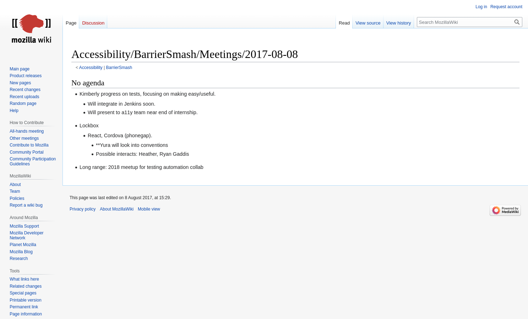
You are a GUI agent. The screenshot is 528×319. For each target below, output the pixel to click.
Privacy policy (83, 209)
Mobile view (149, 209)
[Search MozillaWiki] (469, 22)
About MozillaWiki (117, 209)
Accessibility (91, 67)
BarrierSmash (119, 67)
